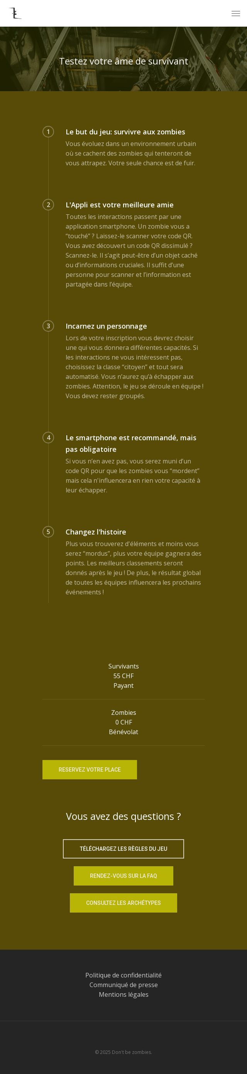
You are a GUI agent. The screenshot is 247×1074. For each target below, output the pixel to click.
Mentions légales (124, 994)
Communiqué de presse (124, 985)
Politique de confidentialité (123, 975)
